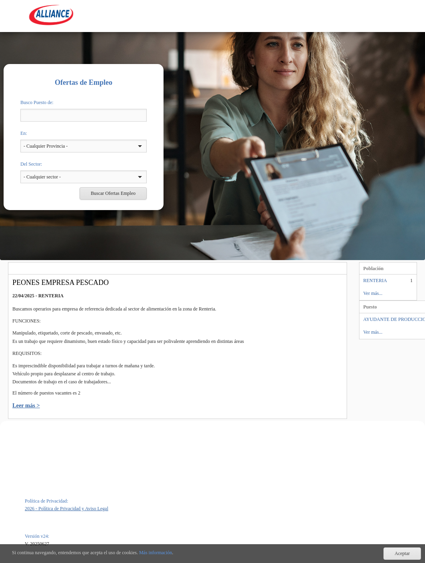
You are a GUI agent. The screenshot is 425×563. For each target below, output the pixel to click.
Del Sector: (31, 164)
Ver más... (373, 293)
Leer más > (26, 405)
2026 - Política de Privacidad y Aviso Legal (66, 508)
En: (23, 133)
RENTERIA (375, 280)
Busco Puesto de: (37, 102)
